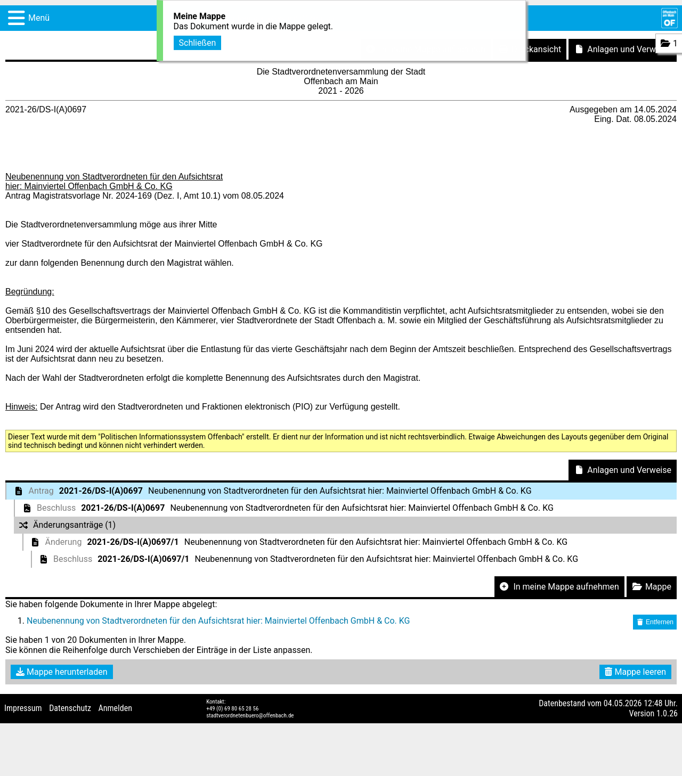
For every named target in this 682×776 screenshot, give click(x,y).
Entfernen (654, 622)
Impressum (23, 708)
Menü (39, 18)
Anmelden (115, 708)
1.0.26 (667, 713)
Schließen (197, 41)
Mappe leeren (635, 672)
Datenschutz (70, 708)
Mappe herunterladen (62, 672)
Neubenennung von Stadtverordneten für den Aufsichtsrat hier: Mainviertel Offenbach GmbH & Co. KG (218, 621)
